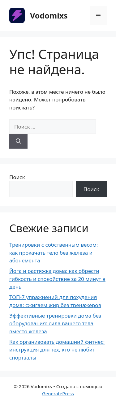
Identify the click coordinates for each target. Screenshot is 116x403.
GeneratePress (58, 393)
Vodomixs (49, 15)
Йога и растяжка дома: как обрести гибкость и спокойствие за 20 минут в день (57, 278)
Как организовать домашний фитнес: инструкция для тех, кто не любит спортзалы (57, 349)
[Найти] (18, 141)
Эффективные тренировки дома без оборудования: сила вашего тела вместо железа (55, 323)
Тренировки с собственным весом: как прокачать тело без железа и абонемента (53, 252)
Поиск (17, 177)
